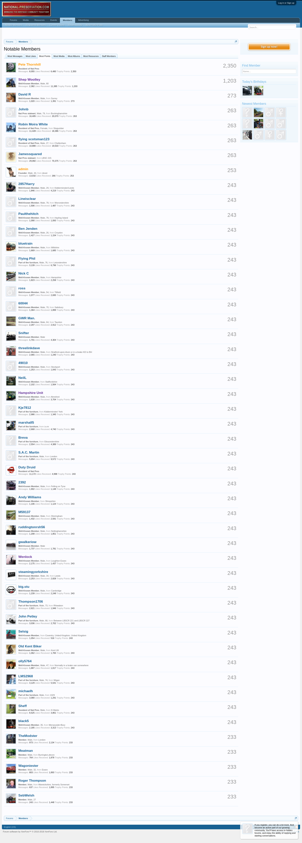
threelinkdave (29, 348)
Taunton (58, 322)
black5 (23, 721)
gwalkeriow (27, 542)
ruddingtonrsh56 (31, 527)
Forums (13, 20)
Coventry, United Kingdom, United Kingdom (65, 635)
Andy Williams (29, 497)
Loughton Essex (58, 561)
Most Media (59, 56)
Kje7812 (24, 408)
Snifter (23, 333)
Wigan (57, 680)
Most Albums (74, 56)
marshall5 (26, 422)
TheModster (27, 736)
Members (67, 20)
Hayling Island (61, 218)
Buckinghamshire (59, 113)
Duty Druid (27, 467)
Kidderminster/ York (53, 412)
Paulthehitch (28, 214)
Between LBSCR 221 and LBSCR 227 (72, 620)
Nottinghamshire (58, 531)
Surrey (54, 98)
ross (22, 288)
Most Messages (15, 56)
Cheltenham (60, 143)
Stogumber (59, 128)
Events (53, 20)
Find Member (251, 65)
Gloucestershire (51, 441)
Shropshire (50, 501)
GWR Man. (26, 318)
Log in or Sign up (286, 3)
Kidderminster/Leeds (64, 188)
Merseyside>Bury (57, 725)
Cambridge (56, 591)
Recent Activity (75, 25)
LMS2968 (25, 676)
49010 (23, 363)
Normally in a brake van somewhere (71, 665)
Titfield (57, 292)
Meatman (25, 751)
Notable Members (13, 25)
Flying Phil (26, 258)
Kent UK (55, 650)
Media (26, 20)
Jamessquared (30, 154)
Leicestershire (60, 262)
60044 (23, 303)
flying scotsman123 (33, 139)
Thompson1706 (30, 601)
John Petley (27, 616)
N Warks (55, 710)
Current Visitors (57, 25)
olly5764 (24, 661)
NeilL (22, 378)
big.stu (23, 587)
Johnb (23, 109)
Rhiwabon (58, 605)
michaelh (25, 691)
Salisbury (58, 307)
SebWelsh (26, 795)
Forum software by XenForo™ (30, 831)
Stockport (55, 367)
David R (24, 94)
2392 (22, 482)
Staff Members (109, 56)
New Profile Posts (94, 25)
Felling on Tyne (58, 486)
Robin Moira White (33, 124)
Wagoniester (28, 766)
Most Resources (91, 56)
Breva (23, 437)
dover (45, 173)
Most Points (44, 56)
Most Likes (31, 56)
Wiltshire (55, 247)
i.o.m (46, 426)
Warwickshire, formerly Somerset (53, 784)
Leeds (57, 576)
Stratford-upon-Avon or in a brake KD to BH (71, 352)
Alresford (55, 397)
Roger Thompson (32, 780)
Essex (45, 770)
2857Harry (26, 184)
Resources (39, 20)
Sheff (22, 706)
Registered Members (36, 25)
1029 (52, 695)
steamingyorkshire (33, 572)
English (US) (10, 827)
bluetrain (25, 243)
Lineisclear (27, 199)
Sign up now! (269, 46)
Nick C (23, 273)
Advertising (83, 20)
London (53, 456)
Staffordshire (51, 382)
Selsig (23, 631)
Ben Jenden (27, 229)
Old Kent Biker (30, 646)
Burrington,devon (46, 755)
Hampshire (56, 277)
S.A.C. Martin (28, 452)
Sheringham (56, 516)
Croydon (58, 232)
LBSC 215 (46, 158)
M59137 (24, 512)
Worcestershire (61, 203)
